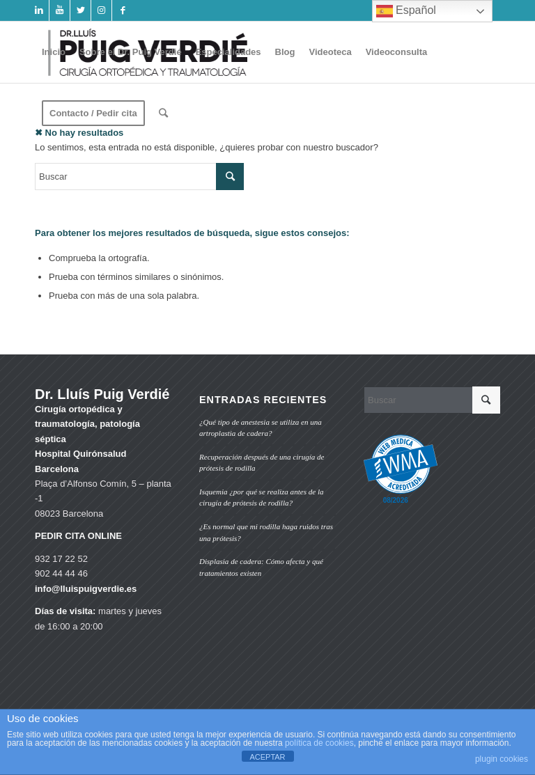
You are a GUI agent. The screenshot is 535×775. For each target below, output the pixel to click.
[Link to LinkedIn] (39, 10)
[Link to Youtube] (59, 10)
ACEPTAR (267, 757)
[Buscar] (163, 113)
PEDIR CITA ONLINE (78, 536)
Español (406, 11)
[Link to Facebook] (122, 10)
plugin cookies (501, 759)
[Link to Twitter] (80, 10)
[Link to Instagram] (101, 10)
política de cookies (319, 743)
